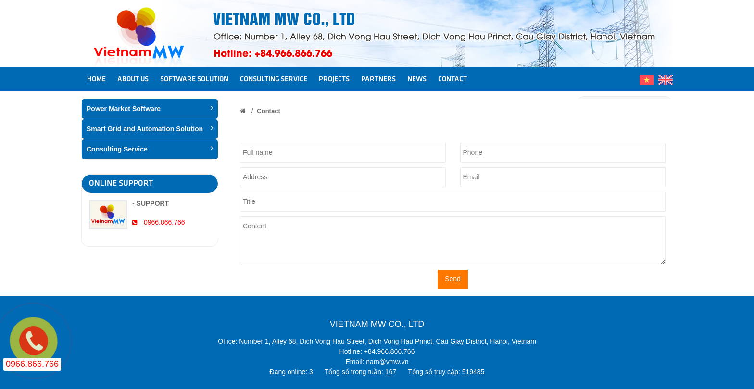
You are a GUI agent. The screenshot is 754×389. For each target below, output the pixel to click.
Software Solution (194, 79)
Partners (378, 79)
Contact (452, 79)
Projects (334, 79)
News (417, 79)
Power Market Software (150, 108)
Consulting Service (273, 79)
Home (96, 79)
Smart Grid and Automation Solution (150, 128)
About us (133, 79)
